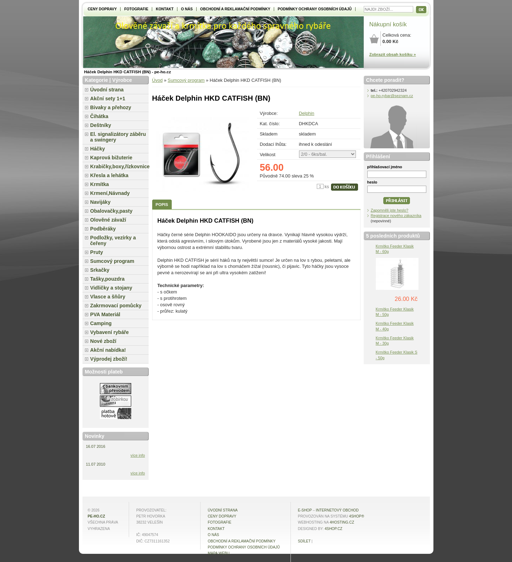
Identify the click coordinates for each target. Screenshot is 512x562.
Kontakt (165, 9)
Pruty (96, 252)
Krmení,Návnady (110, 193)
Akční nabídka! (108, 350)
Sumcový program (186, 80)
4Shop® (356, 516)
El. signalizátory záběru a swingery (118, 137)
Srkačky (100, 270)
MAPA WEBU (218, 553)
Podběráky (103, 229)
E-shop (305, 510)
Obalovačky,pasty (111, 211)
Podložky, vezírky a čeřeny (113, 240)
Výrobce (122, 80)
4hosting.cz (342, 522)
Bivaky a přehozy (110, 107)
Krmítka (99, 184)
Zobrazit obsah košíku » (392, 54)
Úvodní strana (107, 89)
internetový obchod (337, 510)
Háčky (97, 149)
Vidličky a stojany (111, 288)
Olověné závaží (108, 220)
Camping (101, 323)
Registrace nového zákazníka (396, 215)
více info (137, 455)
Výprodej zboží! (108, 359)
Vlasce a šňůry (108, 296)
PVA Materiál (105, 314)
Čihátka (99, 116)
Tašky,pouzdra (107, 279)
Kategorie (96, 80)
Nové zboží (103, 341)
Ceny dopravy (102, 9)
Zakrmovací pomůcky (116, 305)
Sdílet (304, 541)
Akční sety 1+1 (108, 98)
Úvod (157, 80)
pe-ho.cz (96, 516)
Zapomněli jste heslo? (390, 210)
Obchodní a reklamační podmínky (235, 9)
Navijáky (100, 202)
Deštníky (100, 125)
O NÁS (187, 9)
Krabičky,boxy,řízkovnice (119, 166)
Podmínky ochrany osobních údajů (315, 9)
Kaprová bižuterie (111, 157)
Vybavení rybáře (109, 332)
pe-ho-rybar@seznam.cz (392, 96)
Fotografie (136, 9)
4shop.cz (333, 529)
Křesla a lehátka (109, 175)
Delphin (306, 113)
